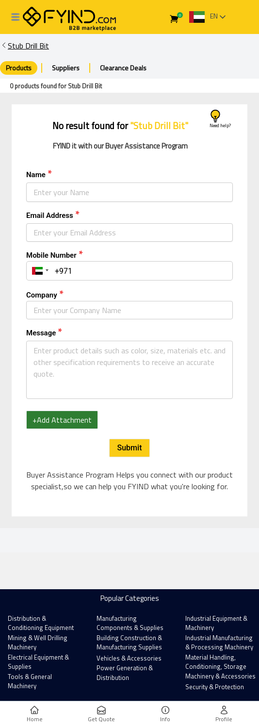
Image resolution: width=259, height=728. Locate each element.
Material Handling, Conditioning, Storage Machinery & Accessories (220, 666)
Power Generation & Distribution (125, 672)
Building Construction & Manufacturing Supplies (129, 642)
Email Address (49, 215)
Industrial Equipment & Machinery (216, 623)
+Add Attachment (62, 420)
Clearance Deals (123, 68)
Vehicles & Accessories (129, 658)
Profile (223, 714)
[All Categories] (15, 17)
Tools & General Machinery (30, 681)
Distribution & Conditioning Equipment (41, 623)
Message (41, 333)
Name (36, 174)
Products (19, 68)
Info (165, 714)
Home (35, 714)
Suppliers (66, 68)
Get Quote (101, 714)
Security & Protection (214, 687)
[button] (38, 271)
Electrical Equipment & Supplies (38, 662)
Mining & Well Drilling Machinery (37, 642)
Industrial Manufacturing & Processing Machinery (219, 642)
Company (41, 295)
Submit (129, 447)
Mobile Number (51, 255)
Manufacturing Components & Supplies (130, 623)
